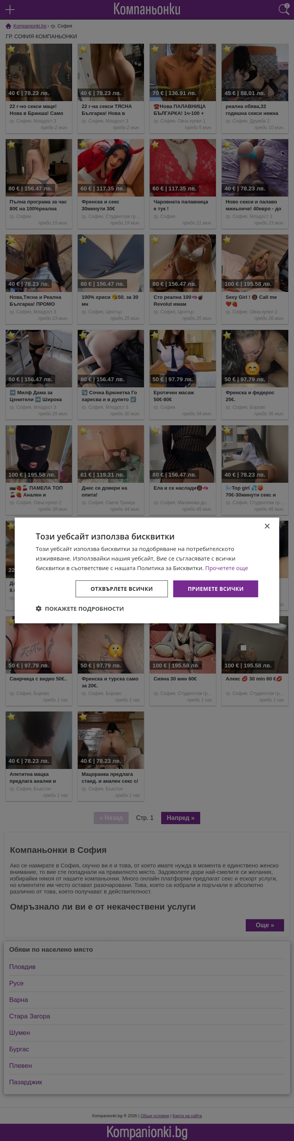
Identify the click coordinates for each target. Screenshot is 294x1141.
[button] (80, 608)
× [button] (267, 527)
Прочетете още (226, 568)
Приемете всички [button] (215, 588)
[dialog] (147, 570)
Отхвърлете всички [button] (122, 588)
